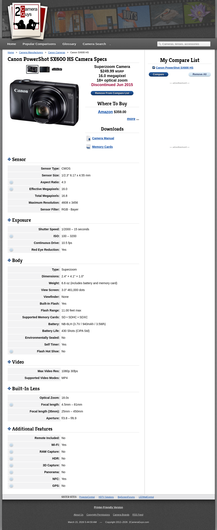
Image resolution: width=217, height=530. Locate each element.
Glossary (69, 44)
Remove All (200, 74)
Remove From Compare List (112, 93)
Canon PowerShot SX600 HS (174, 67)
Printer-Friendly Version (108, 507)
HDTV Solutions (106, 497)
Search (159, 43)
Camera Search (94, 44)
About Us (78, 514)
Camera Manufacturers (31, 52)
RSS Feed (137, 514)
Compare (158, 74)
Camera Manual (103, 138)
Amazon (105, 112)
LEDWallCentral (146, 497)
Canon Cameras (56, 52)
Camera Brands (121, 514)
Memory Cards (102, 146)
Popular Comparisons (39, 44)
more (131, 119)
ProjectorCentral (87, 497)
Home (11, 44)
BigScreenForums (126, 497)
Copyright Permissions (98, 514)
